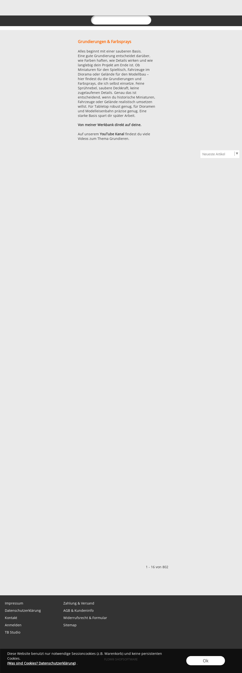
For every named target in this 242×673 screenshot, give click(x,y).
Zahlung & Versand (78, 603)
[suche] (121, 20)
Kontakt (11, 617)
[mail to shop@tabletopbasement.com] (6, 586)
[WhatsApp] (19, 586)
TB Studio (12, 632)
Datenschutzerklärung (23, 610)
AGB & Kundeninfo (78, 610)
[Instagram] (45, 586)
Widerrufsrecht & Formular (85, 617)
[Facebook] (32, 586)
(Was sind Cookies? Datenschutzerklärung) (41, 663)
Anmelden (13, 625)
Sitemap (70, 625)
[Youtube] (58, 586)
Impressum (14, 603)
